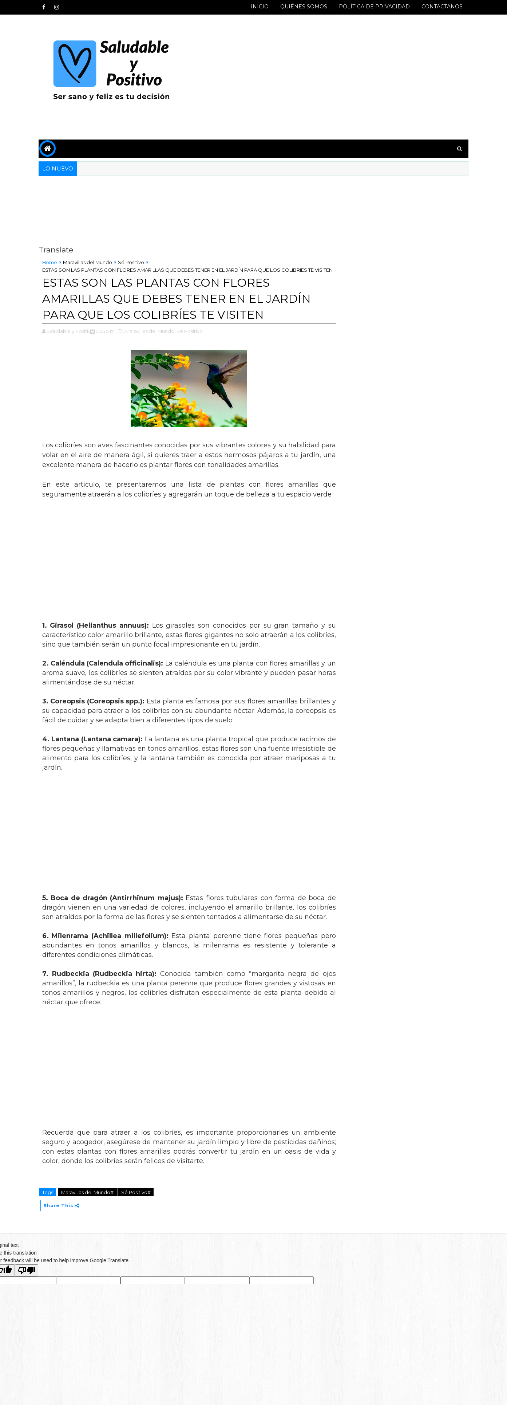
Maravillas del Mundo (89, 262)
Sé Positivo (133, 262)
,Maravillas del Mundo (151, 338)
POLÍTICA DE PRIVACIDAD (372, 6)
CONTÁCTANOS (440, 6)
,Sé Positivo (191, 338)
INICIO (258, 6)
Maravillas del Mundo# (90, 1219)
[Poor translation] (26, 1297)
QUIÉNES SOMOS (301, 6)
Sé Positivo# (138, 1219)
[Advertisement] (334, 77)
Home (51, 262)
